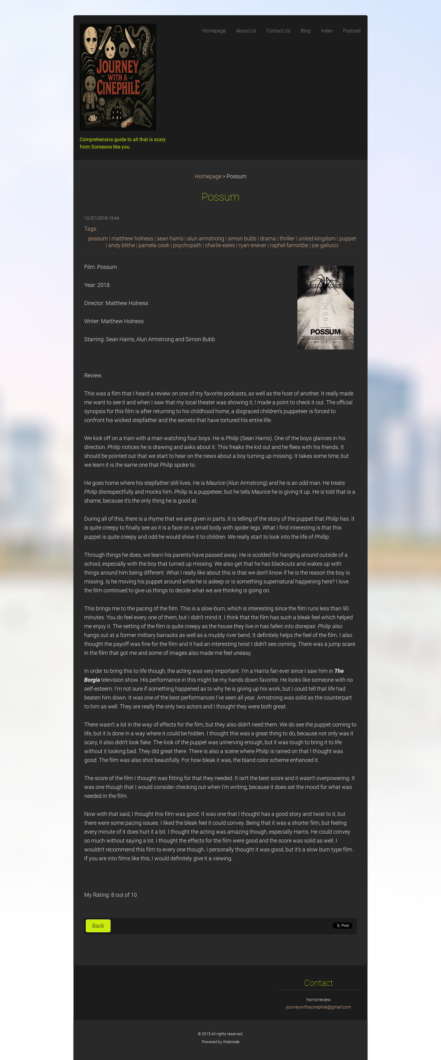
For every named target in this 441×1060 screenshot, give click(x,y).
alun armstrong (205, 239)
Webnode (231, 1041)
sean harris (170, 239)
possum (98, 239)
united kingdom (317, 239)
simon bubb (242, 239)
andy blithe (121, 245)
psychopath (187, 245)
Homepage (208, 176)
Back (98, 926)
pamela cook (153, 245)
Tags (90, 229)
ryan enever (252, 245)
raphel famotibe (289, 245)
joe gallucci (325, 245)
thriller (287, 239)
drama (268, 239)
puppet (347, 239)
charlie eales (220, 245)
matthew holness (132, 239)
